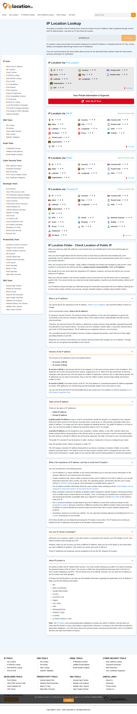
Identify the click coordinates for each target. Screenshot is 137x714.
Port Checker (11, 189)
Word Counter (11, 292)
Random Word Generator (15, 259)
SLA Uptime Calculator (14, 224)
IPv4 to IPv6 (10, 81)
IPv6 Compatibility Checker (16, 96)
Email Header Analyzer (14, 154)
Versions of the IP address (59, 352)
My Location (13, 15)
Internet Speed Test (13, 257)
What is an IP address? (58, 299)
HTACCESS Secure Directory (16, 204)
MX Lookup (10, 125)
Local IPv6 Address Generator (17, 105)
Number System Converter (15, 251)
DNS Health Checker (13, 131)
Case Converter (12, 201)
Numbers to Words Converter (16, 245)
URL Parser (10, 216)
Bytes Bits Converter (13, 274)
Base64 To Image (12, 213)
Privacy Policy (97, 697)
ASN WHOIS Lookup (13, 78)
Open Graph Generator (14, 297)
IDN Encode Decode (13, 230)
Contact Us (110, 689)
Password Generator (13, 169)
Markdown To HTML (13, 227)
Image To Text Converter (15, 248)
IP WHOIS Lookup (28, 15)
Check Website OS (13, 207)
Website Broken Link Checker (17, 303)
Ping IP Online (11, 72)
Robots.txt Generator (13, 289)
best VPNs (115, 497)
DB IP (69, 113)
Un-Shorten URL (12, 218)
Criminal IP (72, 189)
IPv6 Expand (10, 87)
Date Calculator (11, 265)
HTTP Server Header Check (16, 175)
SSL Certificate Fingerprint (15, 178)
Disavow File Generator (14, 295)
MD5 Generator (11, 172)
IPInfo (69, 158)
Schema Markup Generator (16, 210)
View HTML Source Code (15, 192)
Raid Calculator (11, 271)
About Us (109, 680)
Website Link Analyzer (14, 300)
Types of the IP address (58, 402)
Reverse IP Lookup (13, 102)
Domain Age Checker (13, 286)
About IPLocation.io (57, 561)
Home (4, 15)
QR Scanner (10, 254)
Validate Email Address (14, 151)
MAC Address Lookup (46, 15)
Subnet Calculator (12, 114)
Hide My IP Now (91, 101)
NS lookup (10, 128)
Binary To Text (11, 268)
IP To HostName (12, 84)
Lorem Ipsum (11, 262)
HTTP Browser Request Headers (18, 195)
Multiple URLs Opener (14, 306)
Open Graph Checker (14, 309)
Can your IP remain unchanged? (62, 532)
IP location (61, 623)
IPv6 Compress (11, 90)
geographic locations (60, 505)
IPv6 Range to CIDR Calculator (17, 111)
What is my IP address (96, 305)
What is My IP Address (14, 66)
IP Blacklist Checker (13, 148)
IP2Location (72, 62)
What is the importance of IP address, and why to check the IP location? (78, 462)
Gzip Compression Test (14, 221)
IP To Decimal (11, 99)
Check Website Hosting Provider (18, 198)
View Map (128, 88)
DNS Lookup (61, 15)
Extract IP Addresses (13, 93)
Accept (68, 700)
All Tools (72, 15)
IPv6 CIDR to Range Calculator (17, 108)
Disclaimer (110, 683)
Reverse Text (11, 233)
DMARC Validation (13, 137)
